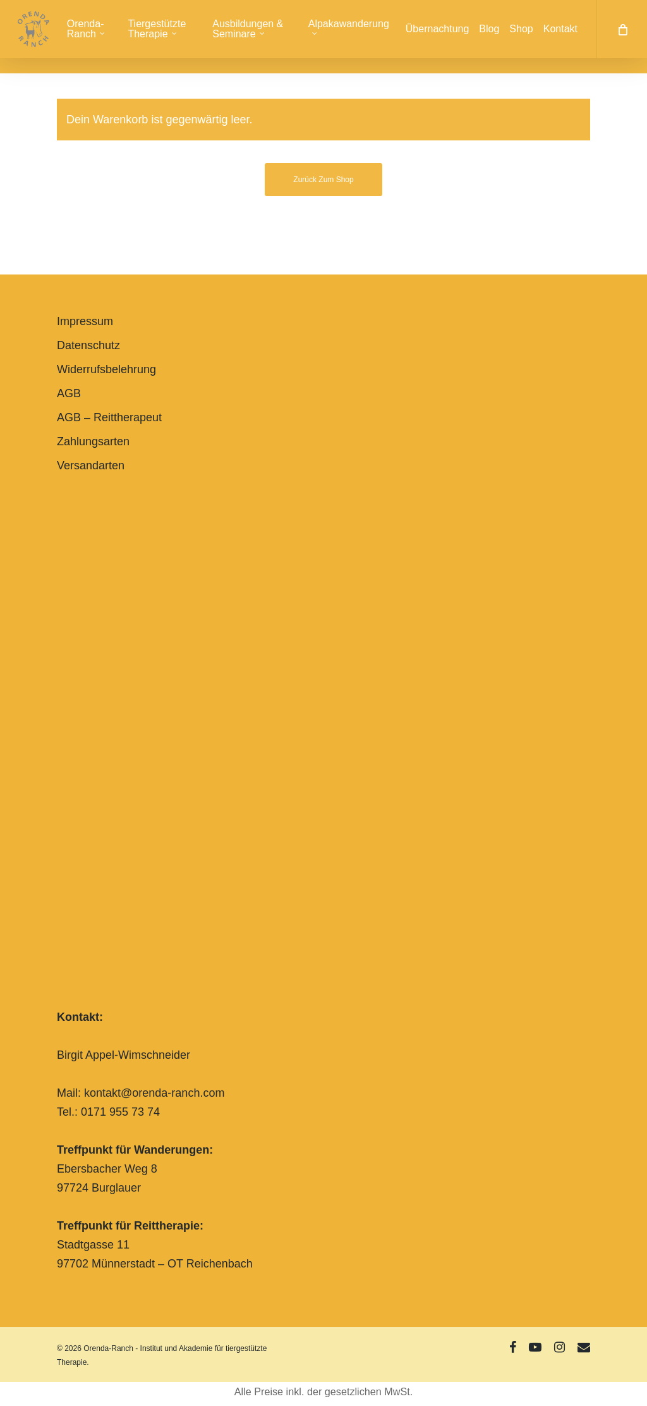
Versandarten (90, 465)
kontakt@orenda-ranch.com (154, 1093)
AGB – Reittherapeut (109, 417)
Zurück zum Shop (323, 179)
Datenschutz (88, 345)
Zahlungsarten (93, 441)
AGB (69, 393)
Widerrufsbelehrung (106, 369)
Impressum (85, 321)
